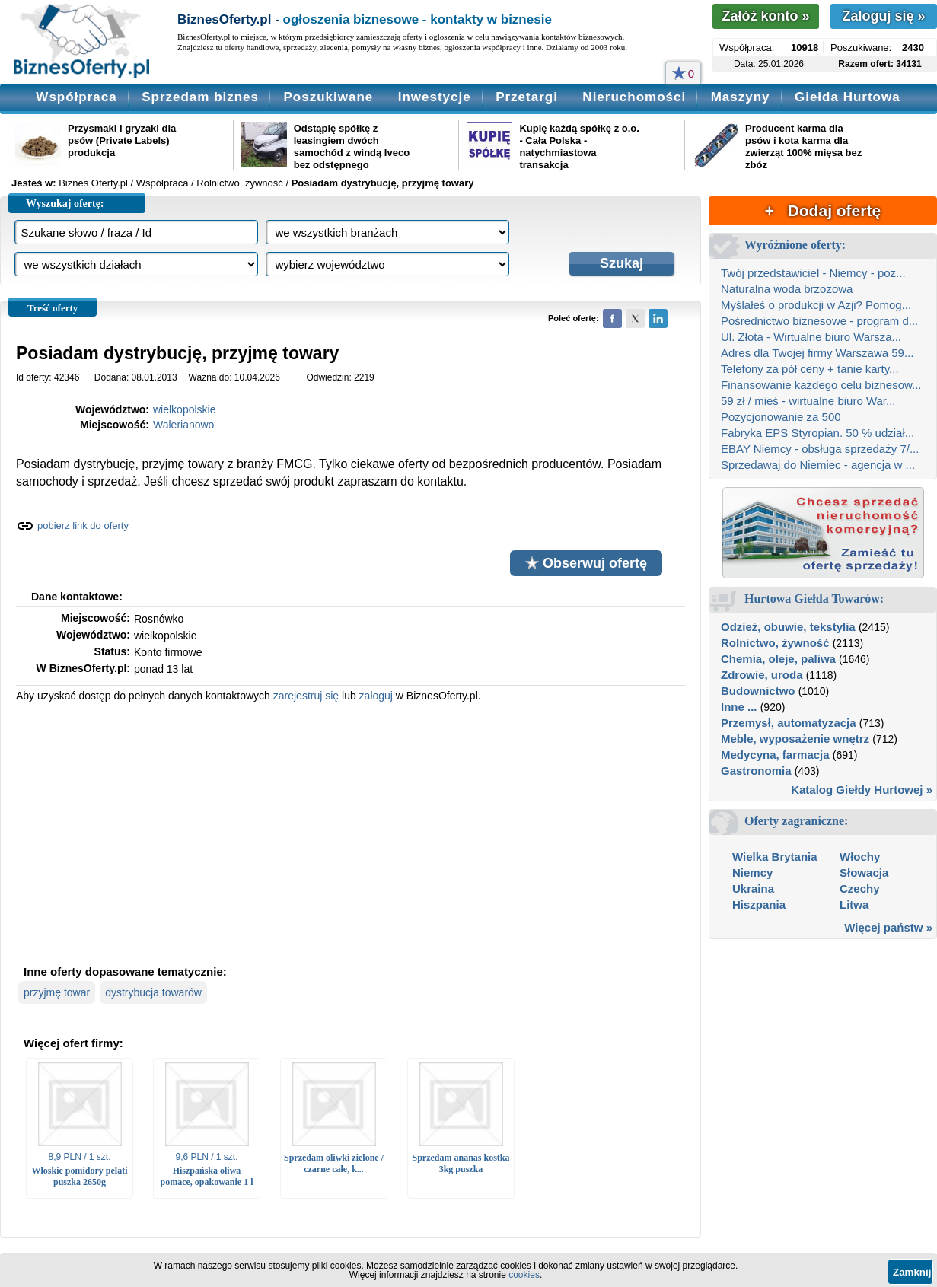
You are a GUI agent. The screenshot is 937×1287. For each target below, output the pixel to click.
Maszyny (740, 97)
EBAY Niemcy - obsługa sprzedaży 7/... (820, 448)
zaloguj (376, 696)
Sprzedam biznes (200, 97)
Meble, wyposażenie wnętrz (795, 738)
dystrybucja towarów (153, 992)
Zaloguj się (883, 16)
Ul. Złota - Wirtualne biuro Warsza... (811, 336)
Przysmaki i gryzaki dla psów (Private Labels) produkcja (122, 140)
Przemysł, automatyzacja (788, 722)
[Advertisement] (350, 831)
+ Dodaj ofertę (823, 210)
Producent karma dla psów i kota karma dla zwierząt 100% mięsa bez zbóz (803, 146)
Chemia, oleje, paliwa (778, 658)
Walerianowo (183, 425)
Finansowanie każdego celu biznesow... (821, 384)
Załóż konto (765, 16)
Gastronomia (756, 770)
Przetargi (527, 97)
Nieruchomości (634, 97)
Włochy (860, 856)
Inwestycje (434, 97)
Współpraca (76, 97)
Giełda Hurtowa (847, 97)
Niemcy (752, 872)
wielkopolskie (184, 409)
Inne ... (739, 706)
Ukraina (753, 888)
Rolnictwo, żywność (775, 642)
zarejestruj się (306, 696)
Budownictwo (758, 690)
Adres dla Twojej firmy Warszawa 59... (817, 352)
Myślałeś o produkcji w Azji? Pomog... (816, 304)
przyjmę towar (57, 992)
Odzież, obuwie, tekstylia (788, 626)
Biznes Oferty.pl (93, 183)
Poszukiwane (328, 97)
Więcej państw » (888, 927)
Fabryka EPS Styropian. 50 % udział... (817, 432)
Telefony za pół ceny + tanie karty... (810, 368)
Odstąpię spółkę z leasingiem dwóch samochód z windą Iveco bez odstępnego (352, 146)
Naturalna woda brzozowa (787, 288)
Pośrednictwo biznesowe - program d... (819, 320)
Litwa (854, 904)
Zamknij (912, 1272)
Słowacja (864, 872)
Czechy (860, 888)
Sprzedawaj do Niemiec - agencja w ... (818, 464)
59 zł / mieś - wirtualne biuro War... (808, 400)
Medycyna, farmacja (775, 754)
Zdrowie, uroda (762, 674)
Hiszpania (759, 904)
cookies (524, 1274)
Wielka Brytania (774, 856)
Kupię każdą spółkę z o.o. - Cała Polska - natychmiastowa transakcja (579, 146)
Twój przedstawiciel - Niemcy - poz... (813, 272)
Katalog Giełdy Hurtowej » (861, 789)
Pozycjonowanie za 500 (781, 416)
